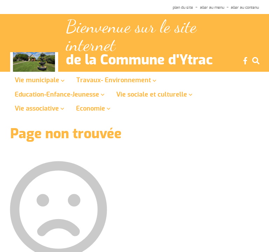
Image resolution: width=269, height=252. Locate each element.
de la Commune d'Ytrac (139, 60)
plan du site (183, 7)
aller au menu (212, 7)
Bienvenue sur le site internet (131, 36)
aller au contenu (245, 7)
